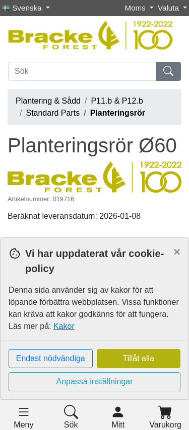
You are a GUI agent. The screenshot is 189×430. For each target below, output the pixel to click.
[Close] (176, 252)
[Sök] (82, 71)
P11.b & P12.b (117, 101)
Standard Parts (53, 113)
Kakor (64, 326)
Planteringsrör (117, 113)
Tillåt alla (138, 358)
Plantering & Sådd (48, 101)
